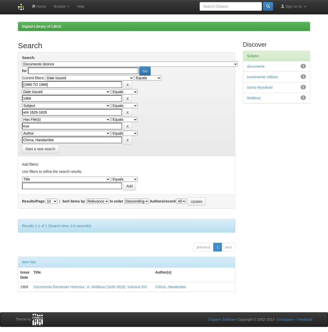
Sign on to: (293, 6)
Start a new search (40, 149)
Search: (28, 58)
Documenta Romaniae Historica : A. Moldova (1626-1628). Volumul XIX (90, 287)
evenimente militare (262, 77)
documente (256, 66)
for (24, 71)
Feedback (305, 319)
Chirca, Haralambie (170, 287)
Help (80, 6)
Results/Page (33, 201)
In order (116, 201)
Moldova (254, 98)
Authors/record (163, 201)
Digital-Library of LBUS (41, 26)
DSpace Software (222, 319)
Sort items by (73, 201)
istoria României (260, 87)
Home (39, 6)
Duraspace (285, 319)
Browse (61, 6)
